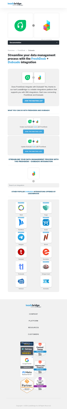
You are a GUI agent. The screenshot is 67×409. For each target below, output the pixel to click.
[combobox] (33, 185)
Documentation (15, 42)
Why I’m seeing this (46, 39)
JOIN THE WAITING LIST (33, 101)
